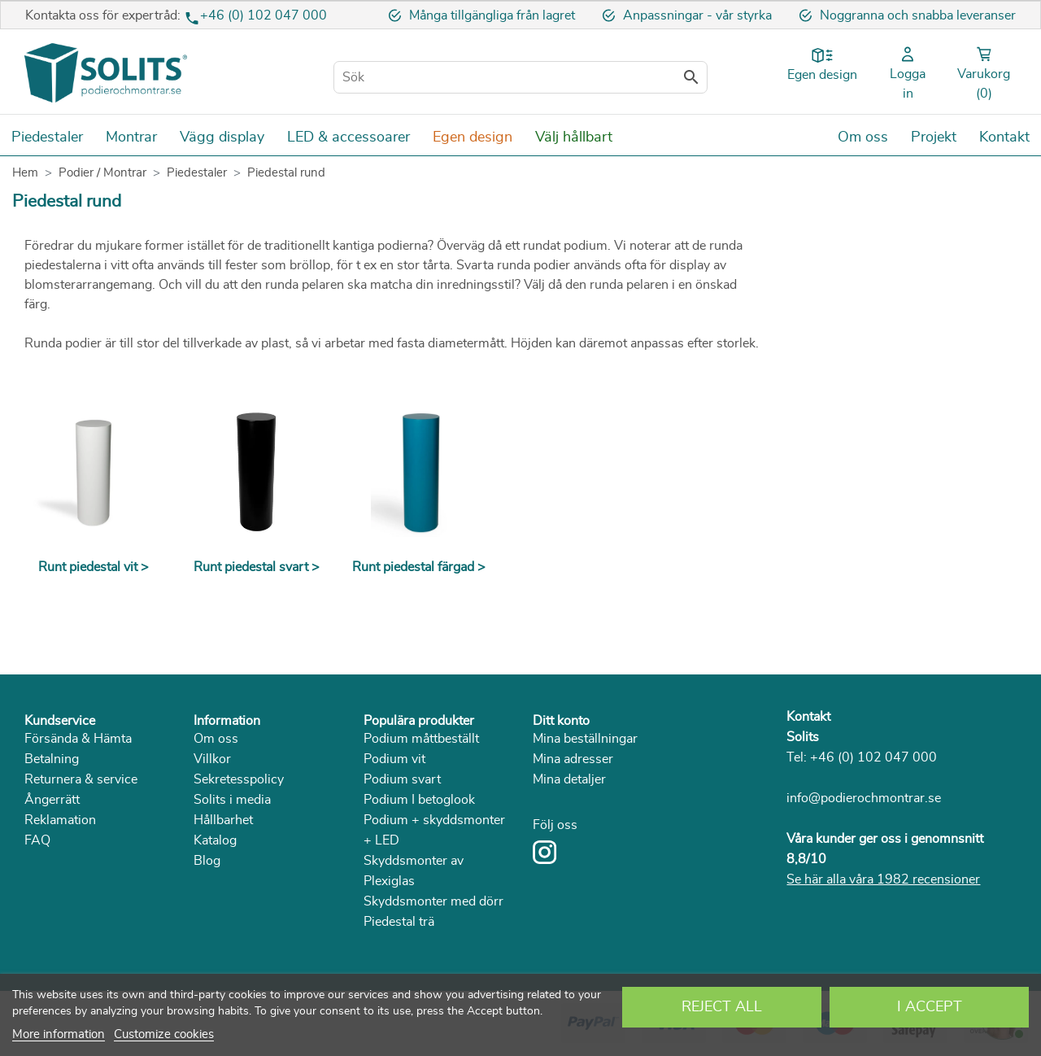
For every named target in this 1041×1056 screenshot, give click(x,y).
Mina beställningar (585, 738)
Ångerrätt (52, 799)
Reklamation (60, 820)
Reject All (722, 1007)
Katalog (215, 840)
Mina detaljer (569, 779)
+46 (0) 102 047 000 (263, 15)
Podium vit (394, 759)
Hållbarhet (223, 820)
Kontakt (808, 716)
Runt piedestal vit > (93, 567)
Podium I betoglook (419, 799)
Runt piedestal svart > (257, 567)
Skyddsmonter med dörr (433, 901)
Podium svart (402, 779)
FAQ (37, 840)
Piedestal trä (399, 921)
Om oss (216, 738)
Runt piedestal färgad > (419, 567)
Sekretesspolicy (239, 779)
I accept (929, 1007)
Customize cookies (164, 1034)
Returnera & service (80, 779)
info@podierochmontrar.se (863, 798)
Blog (207, 860)
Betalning (51, 759)
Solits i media (232, 799)
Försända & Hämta (78, 738)
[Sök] (520, 77)
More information (58, 1034)
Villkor (212, 759)
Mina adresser (573, 759)
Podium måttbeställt (421, 738)
